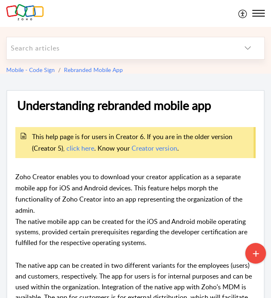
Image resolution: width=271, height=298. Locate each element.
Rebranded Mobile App (93, 70)
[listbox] (247, 48)
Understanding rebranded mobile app (114, 106)
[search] (119, 48)
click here (80, 148)
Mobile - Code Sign (30, 70)
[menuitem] (243, 13)
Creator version (154, 148)
